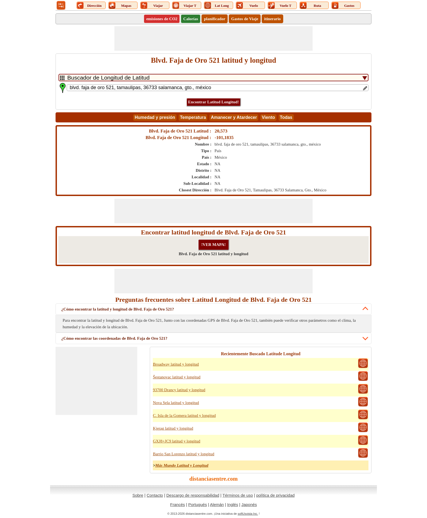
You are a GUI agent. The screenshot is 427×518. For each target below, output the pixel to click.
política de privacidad (275, 495)
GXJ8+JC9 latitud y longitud (176, 441)
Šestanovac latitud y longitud (176, 377)
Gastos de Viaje (244, 19)
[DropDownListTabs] (213, 77)
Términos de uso (237, 495)
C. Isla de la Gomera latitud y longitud (184, 415)
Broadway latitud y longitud (176, 364)
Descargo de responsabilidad (192, 495)
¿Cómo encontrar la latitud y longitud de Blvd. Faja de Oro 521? (117, 309)
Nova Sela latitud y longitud (176, 402)
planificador (214, 19)
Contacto (155, 495)
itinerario (272, 19)
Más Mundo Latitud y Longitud (181, 465)
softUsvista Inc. (248, 513)
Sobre (137, 495)
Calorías (190, 19)
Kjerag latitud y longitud (173, 428)
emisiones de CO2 (161, 19)
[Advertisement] (213, 38)
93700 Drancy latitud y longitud (179, 390)
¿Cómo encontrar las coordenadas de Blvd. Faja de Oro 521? (114, 338)
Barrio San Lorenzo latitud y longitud (183, 454)
